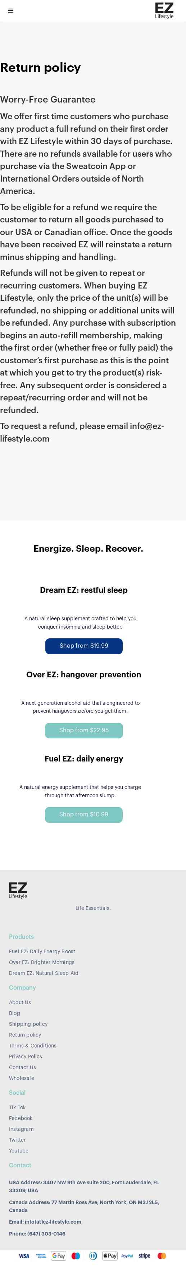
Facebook (21, 1118)
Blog (14, 1013)
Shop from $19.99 (84, 646)
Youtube (18, 1151)
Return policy (25, 1035)
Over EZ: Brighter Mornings (41, 962)
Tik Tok (17, 1107)
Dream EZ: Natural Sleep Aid (43, 973)
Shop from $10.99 (83, 814)
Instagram (21, 1129)
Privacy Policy (25, 1056)
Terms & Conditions (33, 1046)
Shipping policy (28, 1024)
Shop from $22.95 (84, 730)
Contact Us (22, 1067)
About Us (20, 1002)
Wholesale (21, 1078)
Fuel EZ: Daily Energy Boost (42, 951)
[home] (162, 11)
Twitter (17, 1140)
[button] (11, 11)
